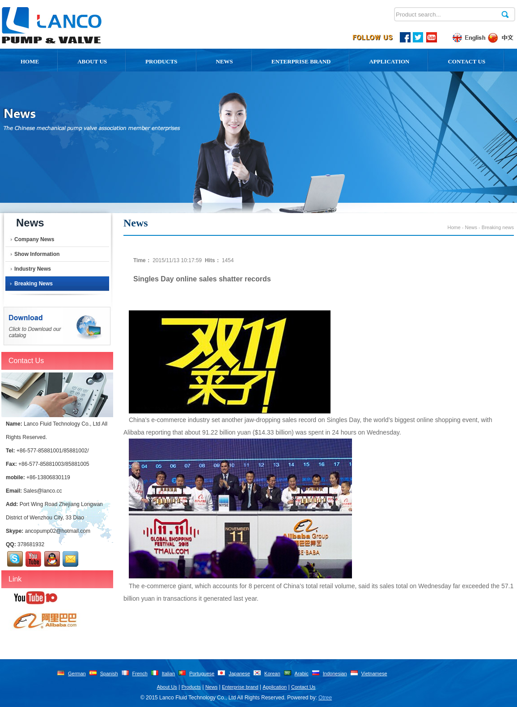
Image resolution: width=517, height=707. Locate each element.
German (77, 673)
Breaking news (33, 283)
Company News (34, 239)
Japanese (239, 673)
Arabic (302, 673)
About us (92, 61)
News (224, 61)
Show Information (36, 254)
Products (161, 61)
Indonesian (335, 673)
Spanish (109, 673)
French (140, 673)
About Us (167, 687)
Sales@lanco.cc (42, 491)
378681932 (30, 544)
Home (30, 61)
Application (389, 61)
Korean (272, 673)
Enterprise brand (240, 687)
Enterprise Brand (301, 61)
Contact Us (466, 61)
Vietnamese (374, 673)
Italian (168, 673)
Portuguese (201, 673)
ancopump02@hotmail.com (57, 531)
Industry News (32, 269)
